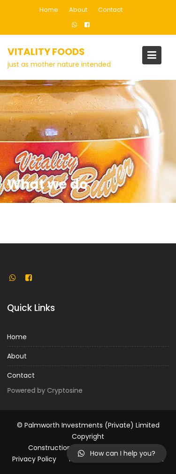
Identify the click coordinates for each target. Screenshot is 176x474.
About (78, 9)
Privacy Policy (34, 459)
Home (48, 9)
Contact (110, 9)
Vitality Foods (46, 51)
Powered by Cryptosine (45, 390)
